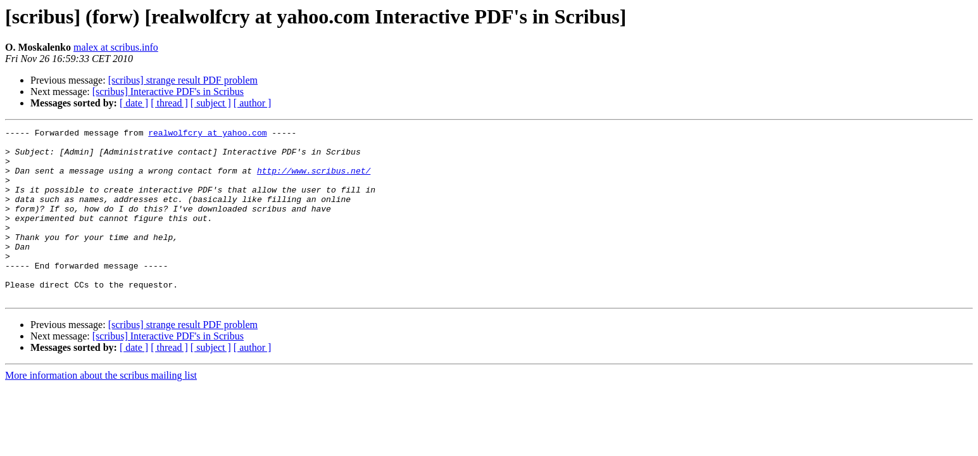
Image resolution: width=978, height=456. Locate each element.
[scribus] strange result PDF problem (183, 80)
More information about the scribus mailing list (101, 409)
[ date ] (134, 103)
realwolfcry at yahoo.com (207, 134)
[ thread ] (169, 103)
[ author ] (253, 103)
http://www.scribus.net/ (313, 180)
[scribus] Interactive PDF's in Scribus (168, 91)
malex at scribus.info (115, 47)
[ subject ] (211, 103)
